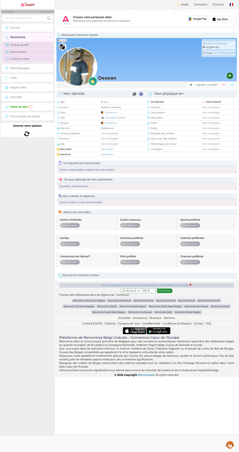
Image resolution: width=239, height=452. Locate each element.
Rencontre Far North (209, 375)
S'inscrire (218, 4)
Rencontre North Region (133, 381)
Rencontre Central (144, 375)
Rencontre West (163, 387)
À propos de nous (129, 398)
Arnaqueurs (140, 393)
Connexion (200, 4)
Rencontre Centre (166, 375)
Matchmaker (16, 52)
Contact (198, 398)
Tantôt (27, 4)
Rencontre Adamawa (119, 375)
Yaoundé (110, 117)
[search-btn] (49, 18)
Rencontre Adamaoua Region (89, 375)
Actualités (124, 393)
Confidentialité (151, 398)
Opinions (169, 393)
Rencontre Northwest (196, 381)
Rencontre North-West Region (165, 381)
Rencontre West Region (188, 387)
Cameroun (111, 112)
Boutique (156, 393)
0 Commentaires (224, 52)
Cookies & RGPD (92, 398)
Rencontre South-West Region (108, 387)
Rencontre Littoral (107, 381)
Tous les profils (17, 45)
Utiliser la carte (17, 59)
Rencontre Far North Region (79, 381)
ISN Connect (146, 450)
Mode (182, 4)
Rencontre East (186, 375)
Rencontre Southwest (140, 387)
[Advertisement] (146, 19)
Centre (120, 117)
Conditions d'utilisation (177, 398)
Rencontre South (220, 381)
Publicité (110, 398)
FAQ (208, 398)
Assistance (230, 444)
